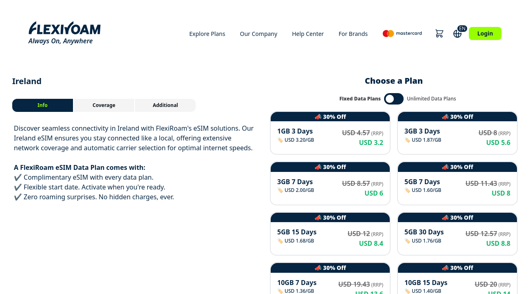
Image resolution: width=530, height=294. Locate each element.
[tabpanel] (136, 162)
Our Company (258, 34)
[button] (439, 33)
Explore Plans (207, 34)
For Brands (353, 34)
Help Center (308, 34)
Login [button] (485, 33)
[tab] (43, 105)
